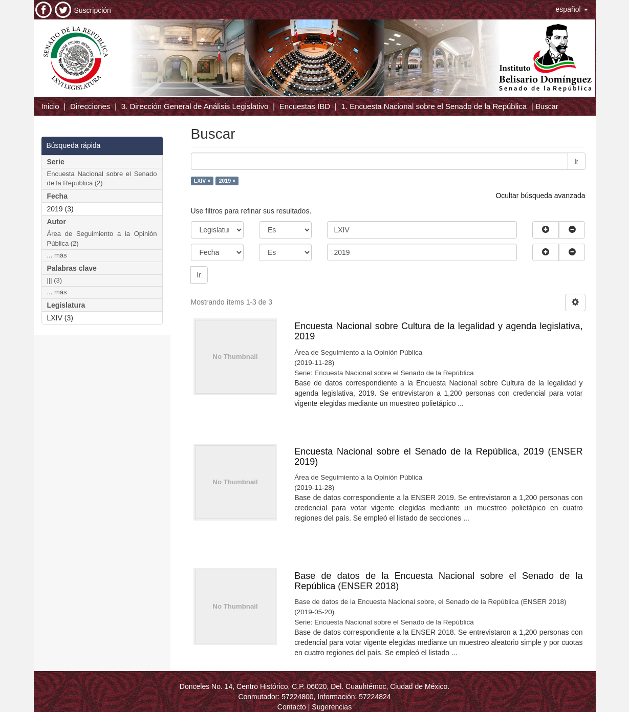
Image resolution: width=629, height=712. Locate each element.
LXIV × (202, 181)
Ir (576, 161)
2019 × (227, 181)
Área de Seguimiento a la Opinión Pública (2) (102, 238)
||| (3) (54, 280)
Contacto (291, 707)
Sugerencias (332, 707)
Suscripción (92, 10)
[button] (572, 9)
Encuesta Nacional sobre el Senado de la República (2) (102, 178)
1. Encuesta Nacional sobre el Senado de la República (434, 106)
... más (57, 255)
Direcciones (90, 106)
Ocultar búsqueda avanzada (540, 195)
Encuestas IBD (304, 106)
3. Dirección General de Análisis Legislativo (195, 106)
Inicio (50, 106)
